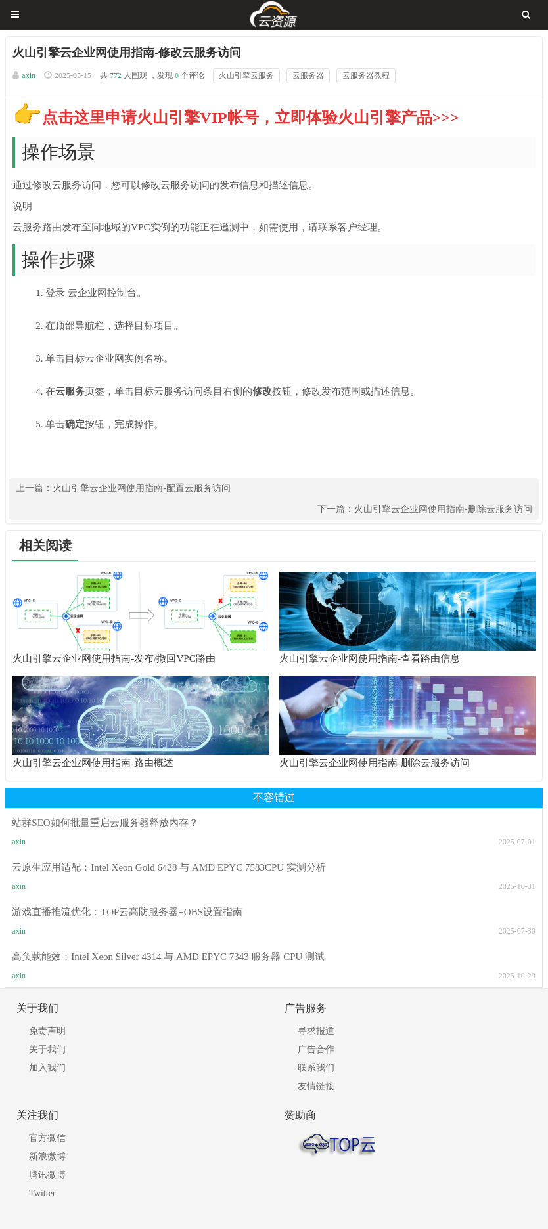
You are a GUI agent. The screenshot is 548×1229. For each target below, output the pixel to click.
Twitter (42, 1193)
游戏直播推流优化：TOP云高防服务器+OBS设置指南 (127, 912)
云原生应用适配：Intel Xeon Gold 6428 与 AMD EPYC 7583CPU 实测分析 (169, 867)
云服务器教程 (366, 75)
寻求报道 (316, 1031)
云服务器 (308, 75)
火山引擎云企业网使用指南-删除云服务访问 (443, 509)
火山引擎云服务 (246, 75)
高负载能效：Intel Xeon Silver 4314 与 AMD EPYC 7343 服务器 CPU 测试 (168, 956)
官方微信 (47, 1138)
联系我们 (316, 1068)
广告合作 (316, 1049)
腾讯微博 (47, 1175)
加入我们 (47, 1068)
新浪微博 (47, 1156)
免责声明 (47, 1031)
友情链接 (316, 1086)
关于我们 (47, 1049)
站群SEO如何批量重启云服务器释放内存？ (105, 822)
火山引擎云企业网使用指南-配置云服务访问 (142, 488)
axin (28, 75)
